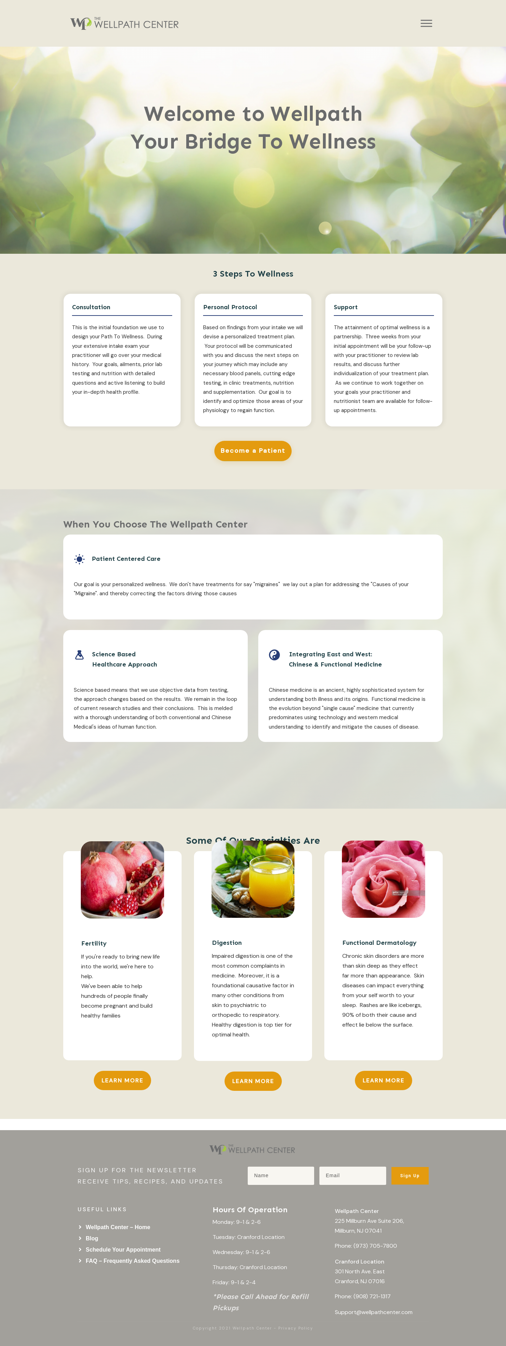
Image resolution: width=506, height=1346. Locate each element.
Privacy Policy (295, 1328)
